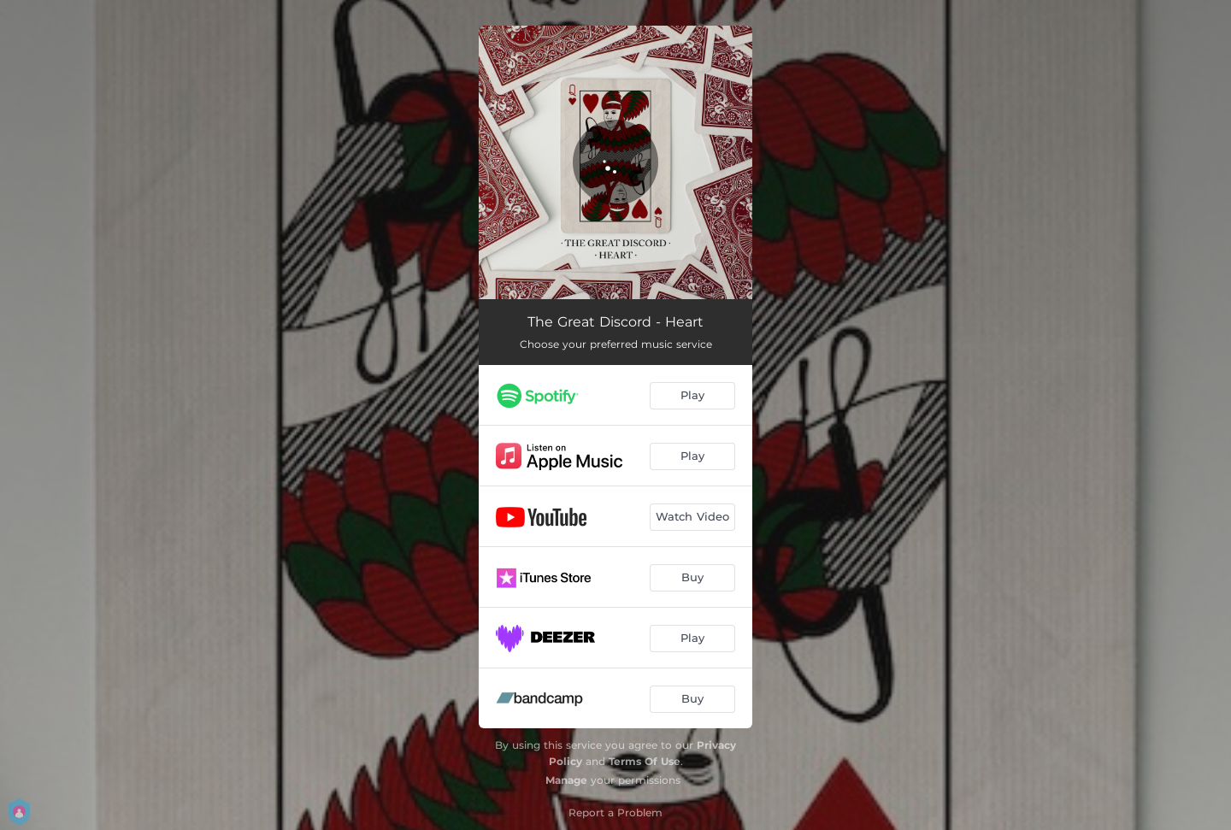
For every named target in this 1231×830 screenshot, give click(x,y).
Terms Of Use (644, 761)
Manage (566, 780)
